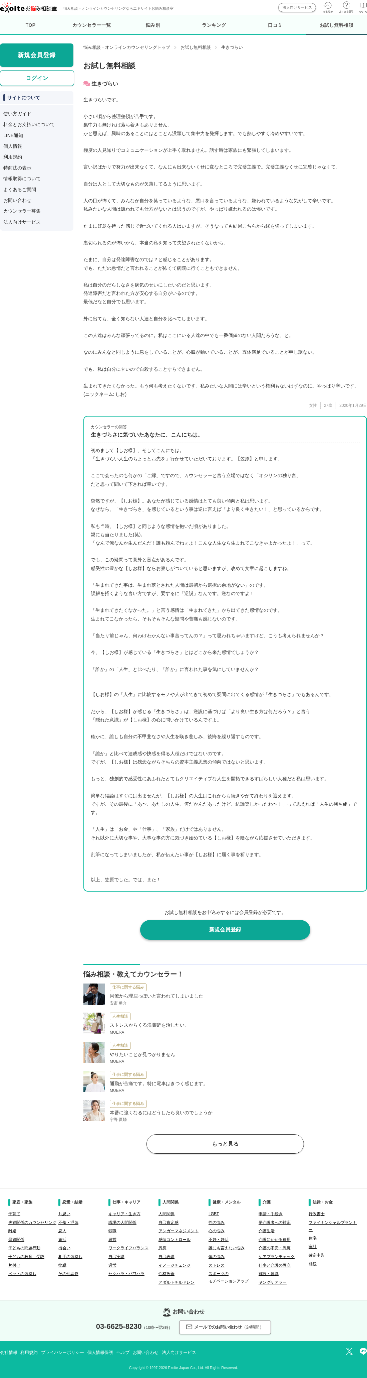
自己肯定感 (168, 1222)
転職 (112, 1231)
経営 (112, 1239)
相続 (313, 1264)
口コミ (275, 25)
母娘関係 (16, 1239)
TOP (31, 25)
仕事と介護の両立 (275, 1265)
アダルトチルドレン (176, 1282)
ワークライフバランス (128, 1248)
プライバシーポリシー (62, 1352)
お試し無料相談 (336, 28)
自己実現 (116, 1256)
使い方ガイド (17, 113)
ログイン (37, 78)
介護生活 (267, 1231)
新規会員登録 (225, 929)
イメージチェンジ (174, 1265)
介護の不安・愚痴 (275, 1248)
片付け (14, 1265)
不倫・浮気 (68, 1222)
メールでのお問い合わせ (225, 1327)
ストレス (217, 1265)
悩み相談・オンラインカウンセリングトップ (126, 47)
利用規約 (12, 156)
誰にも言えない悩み (227, 1248)
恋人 (62, 1231)
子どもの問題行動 (24, 1248)
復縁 (62, 1265)
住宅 (313, 1238)
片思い (64, 1214)
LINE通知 (13, 135)
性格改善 (166, 1273)
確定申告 (317, 1255)
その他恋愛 (68, 1273)
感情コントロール (174, 1239)
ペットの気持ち (22, 1273)
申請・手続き (271, 1214)
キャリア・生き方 (124, 1214)
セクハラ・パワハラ (126, 1273)
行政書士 (317, 1214)
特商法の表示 (17, 167)
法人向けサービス (297, 7)
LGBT (214, 1214)
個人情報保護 (100, 1352)
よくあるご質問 (19, 189)
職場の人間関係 (122, 1222)
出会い (64, 1248)
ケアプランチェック (277, 1256)
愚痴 (162, 1248)
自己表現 (166, 1256)
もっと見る (225, 1144)
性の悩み (217, 1222)
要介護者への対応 (275, 1222)
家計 (313, 1246)
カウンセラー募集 (22, 211)
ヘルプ (122, 1352)
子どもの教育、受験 (26, 1256)
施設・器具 (269, 1273)
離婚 (12, 1231)
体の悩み (217, 1256)
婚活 (62, 1239)
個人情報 (12, 146)
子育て (14, 1214)
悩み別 (153, 25)
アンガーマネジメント (178, 1231)
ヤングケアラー (273, 1282)
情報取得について (22, 178)
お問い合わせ (17, 200)
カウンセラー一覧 (91, 25)
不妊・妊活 (219, 1239)
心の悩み (217, 1231)
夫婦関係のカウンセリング (32, 1222)
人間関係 (166, 1214)
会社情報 (8, 1352)
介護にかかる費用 (275, 1239)
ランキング (214, 25)
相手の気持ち (70, 1256)
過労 (112, 1265)
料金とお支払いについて (29, 124)
